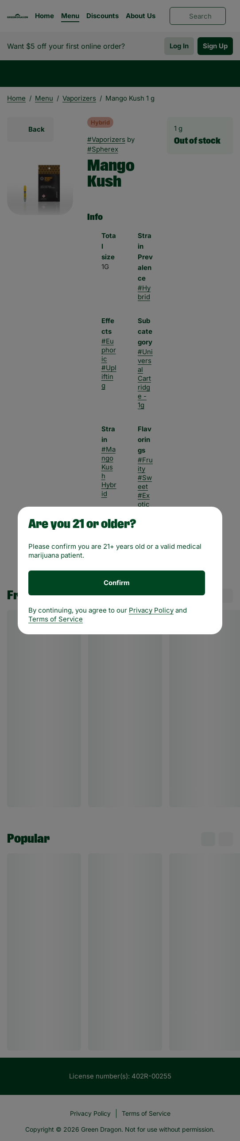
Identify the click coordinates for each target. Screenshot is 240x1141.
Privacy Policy (151, 610)
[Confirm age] (116, 582)
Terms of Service (55, 619)
